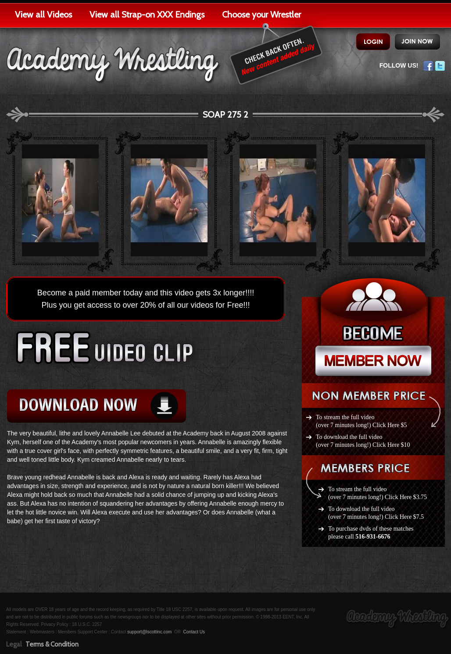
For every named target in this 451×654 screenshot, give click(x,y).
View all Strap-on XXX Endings (146, 14)
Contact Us (193, 631)
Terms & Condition (52, 644)
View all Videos (43, 14)
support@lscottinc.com (149, 631)
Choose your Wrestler (261, 14)
